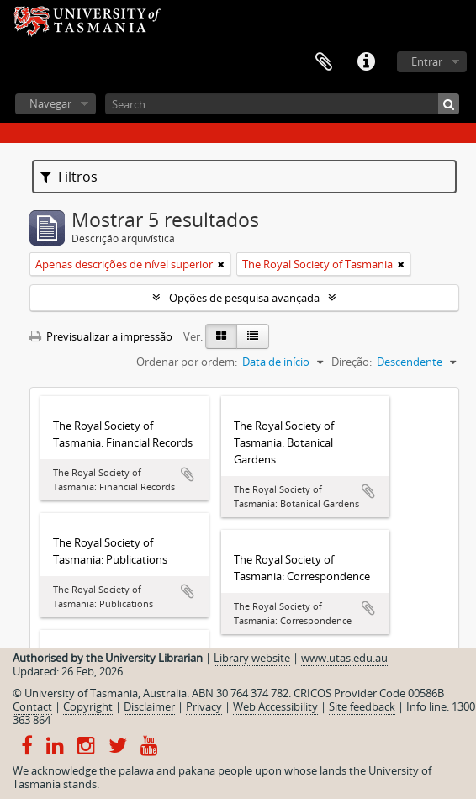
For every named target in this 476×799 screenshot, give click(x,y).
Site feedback (362, 706)
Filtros (69, 176)
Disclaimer (149, 706)
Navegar (50, 103)
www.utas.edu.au (344, 657)
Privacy (204, 706)
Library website (252, 657)
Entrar (426, 61)
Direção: (351, 361)
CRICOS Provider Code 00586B (369, 693)
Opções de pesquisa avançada (244, 297)
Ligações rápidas (366, 62)
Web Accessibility (275, 706)
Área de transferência (324, 62)
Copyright (88, 706)
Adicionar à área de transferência (187, 474)
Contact (32, 706)
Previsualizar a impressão (100, 336)
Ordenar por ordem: (186, 361)
